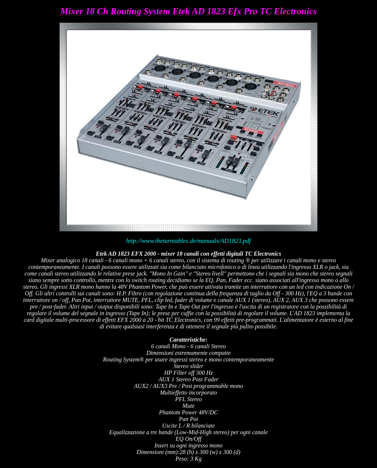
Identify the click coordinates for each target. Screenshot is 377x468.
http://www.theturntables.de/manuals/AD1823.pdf (188, 240)
